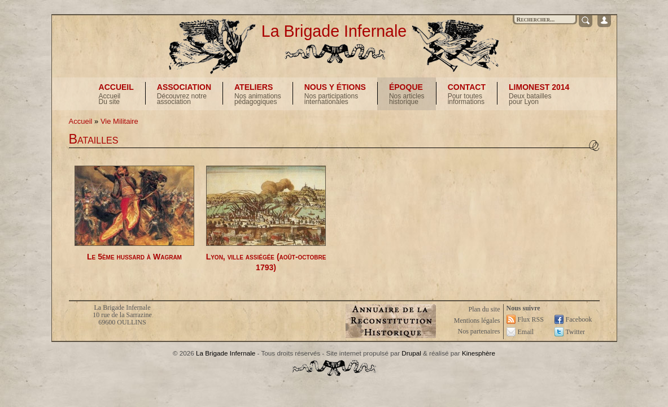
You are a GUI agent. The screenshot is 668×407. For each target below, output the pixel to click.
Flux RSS (531, 319)
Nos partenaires (479, 331)
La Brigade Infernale (334, 31)
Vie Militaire (119, 121)
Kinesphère (478, 353)
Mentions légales (477, 320)
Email (526, 332)
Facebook (579, 319)
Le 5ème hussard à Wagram (134, 256)
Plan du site (484, 309)
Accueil (81, 121)
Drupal (411, 353)
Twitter (575, 332)
